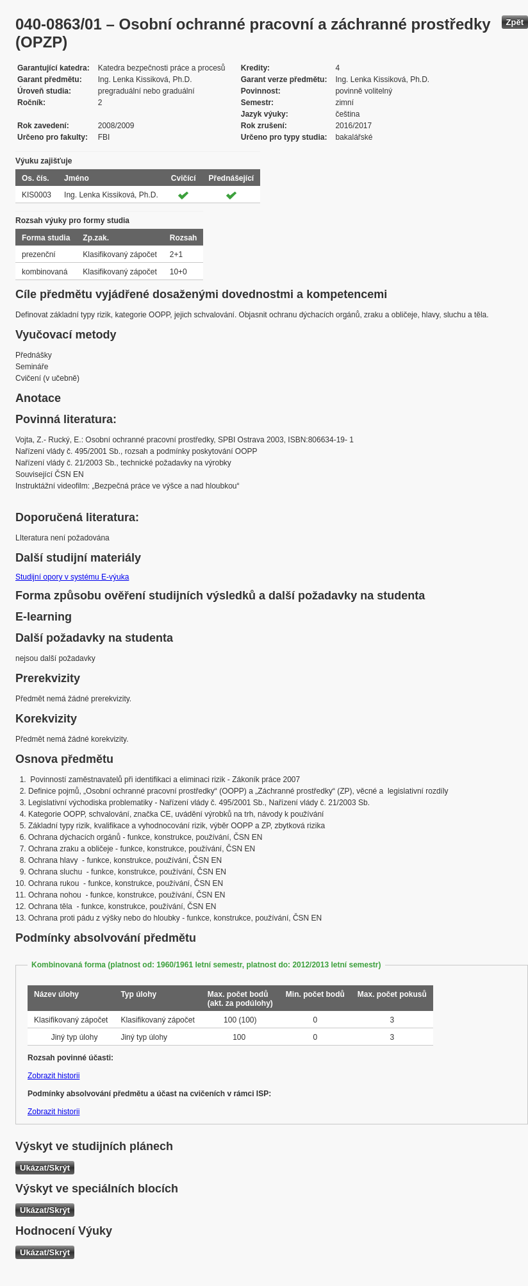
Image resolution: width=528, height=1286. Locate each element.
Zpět (515, 22)
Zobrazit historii (53, 1075)
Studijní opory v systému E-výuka (72, 576)
